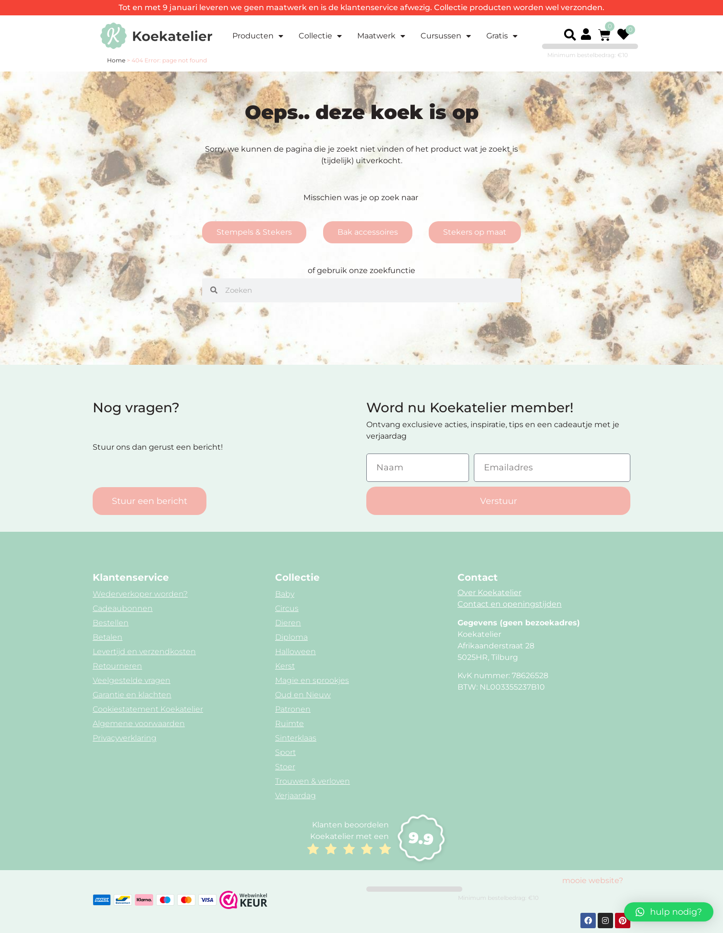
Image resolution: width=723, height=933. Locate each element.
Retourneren (117, 665)
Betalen (107, 637)
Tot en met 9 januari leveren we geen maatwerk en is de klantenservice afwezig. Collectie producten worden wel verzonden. (361, 7)
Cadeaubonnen (123, 608)
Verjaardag (295, 795)
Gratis (502, 36)
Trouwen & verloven (312, 781)
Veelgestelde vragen (131, 680)
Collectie (320, 36)
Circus (287, 608)
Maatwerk (381, 36)
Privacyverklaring (125, 737)
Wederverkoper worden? (140, 593)
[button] (570, 35)
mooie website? (592, 880)
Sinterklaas (295, 737)
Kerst (285, 665)
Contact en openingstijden (510, 604)
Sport (285, 752)
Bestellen (111, 622)
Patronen (293, 709)
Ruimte (289, 723)
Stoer (285, 766)
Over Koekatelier (489, 592)
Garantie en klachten (132, 694)
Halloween (295, 651)
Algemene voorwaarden (139, 723)
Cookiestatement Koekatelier (148, 709)
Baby (284, 593)
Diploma (291, 637)
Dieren (288, 622)
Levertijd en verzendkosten (144, 651)
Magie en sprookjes (312, 680)
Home (116, 60)
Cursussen (446, 36)
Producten (257, 36)
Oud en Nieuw (303, 694)
